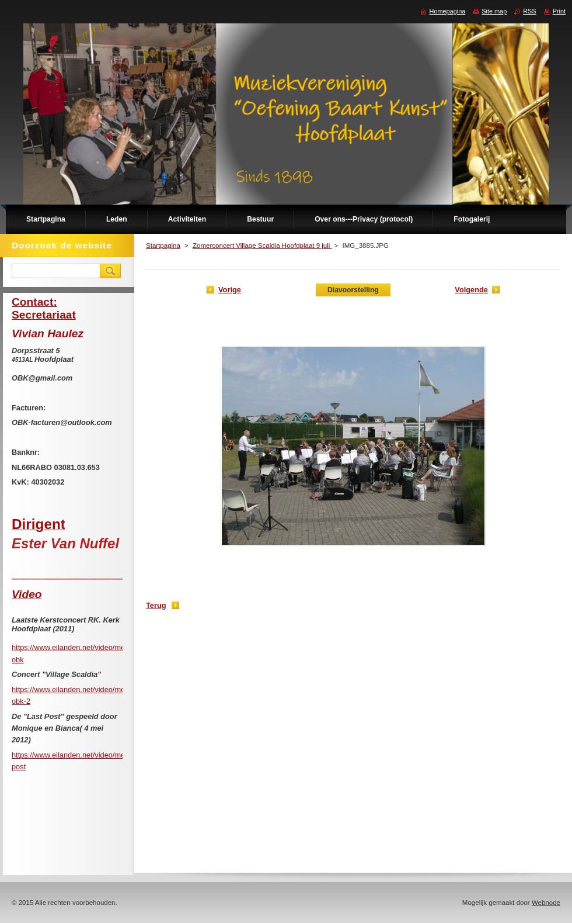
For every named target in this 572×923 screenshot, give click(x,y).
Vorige (229, 289)
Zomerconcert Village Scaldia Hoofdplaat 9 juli (262, 245)
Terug (156, 605)
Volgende (471, 289)
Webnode (546, 902)
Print (559, 11)
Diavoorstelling (353, 290)
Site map (494, 11)
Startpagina (163, 245)
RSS (529, 11)
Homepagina (448, 11)
